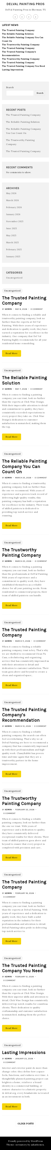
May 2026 (11, 193)
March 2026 (12, 200)
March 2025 (12, 242)
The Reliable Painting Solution (18, 34)
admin (8, 309)
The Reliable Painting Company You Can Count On (24, 466)
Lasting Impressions (12, 69)
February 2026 (14, 207)
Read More (12, 353)
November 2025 (14, 221)
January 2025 (13, 256)
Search (10, 87)
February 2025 (14, 249)
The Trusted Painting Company (18, 30)
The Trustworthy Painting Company (20, 44)
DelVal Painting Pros (25, 4)
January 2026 (13, 214)
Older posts (26, 1123)
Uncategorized (14, 277)
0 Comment (37, 309)
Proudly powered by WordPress (25, 1141)
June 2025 (11, 228)
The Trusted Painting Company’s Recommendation (24, 715)
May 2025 (11, 235)
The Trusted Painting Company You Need (23, 66)
